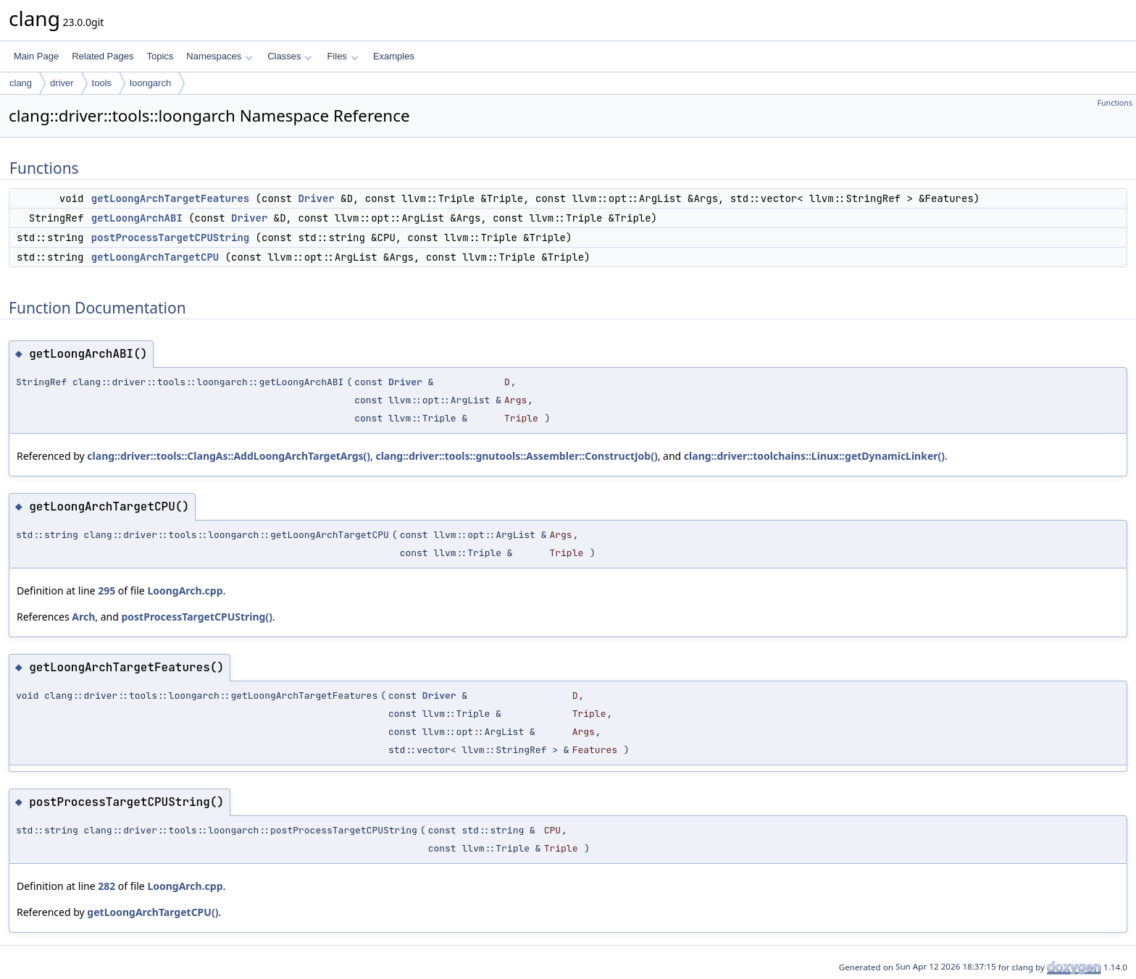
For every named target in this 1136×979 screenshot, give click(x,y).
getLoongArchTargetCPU (155, 257)
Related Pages (102, 56)
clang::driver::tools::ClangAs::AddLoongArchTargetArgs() (228, 456)
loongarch (150, 82)
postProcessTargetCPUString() (196, 616)
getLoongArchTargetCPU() (152, 912)
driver (62, 82)
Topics (159, 56)
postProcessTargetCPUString (170, 237)
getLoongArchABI (137, 217)
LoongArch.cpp (184, 590)
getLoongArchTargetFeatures (170, 198)
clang (20, 82)
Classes (289, 56)
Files (342, 56)
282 (106, 886)
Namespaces (219, 56)
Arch (83, 616)
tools (102, 82)
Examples (393, 56)
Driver (316, 198)
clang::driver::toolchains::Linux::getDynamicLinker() (814, 456)
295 (106, 590)
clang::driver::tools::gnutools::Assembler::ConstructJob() (516, 456)
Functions (1114, 103)
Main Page (36, 56)
